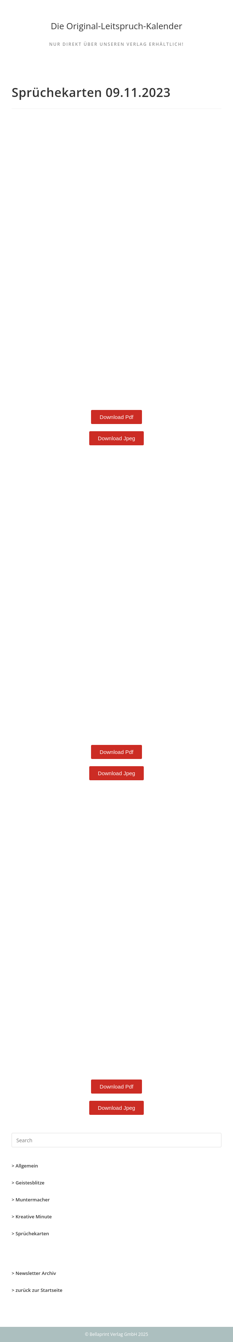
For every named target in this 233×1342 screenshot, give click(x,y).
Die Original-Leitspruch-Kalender (116, 26)
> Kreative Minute (32, 1216)
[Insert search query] (116, 1140)
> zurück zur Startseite (37, 1290)
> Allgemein (25, 1165)
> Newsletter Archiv (34, 1273)
